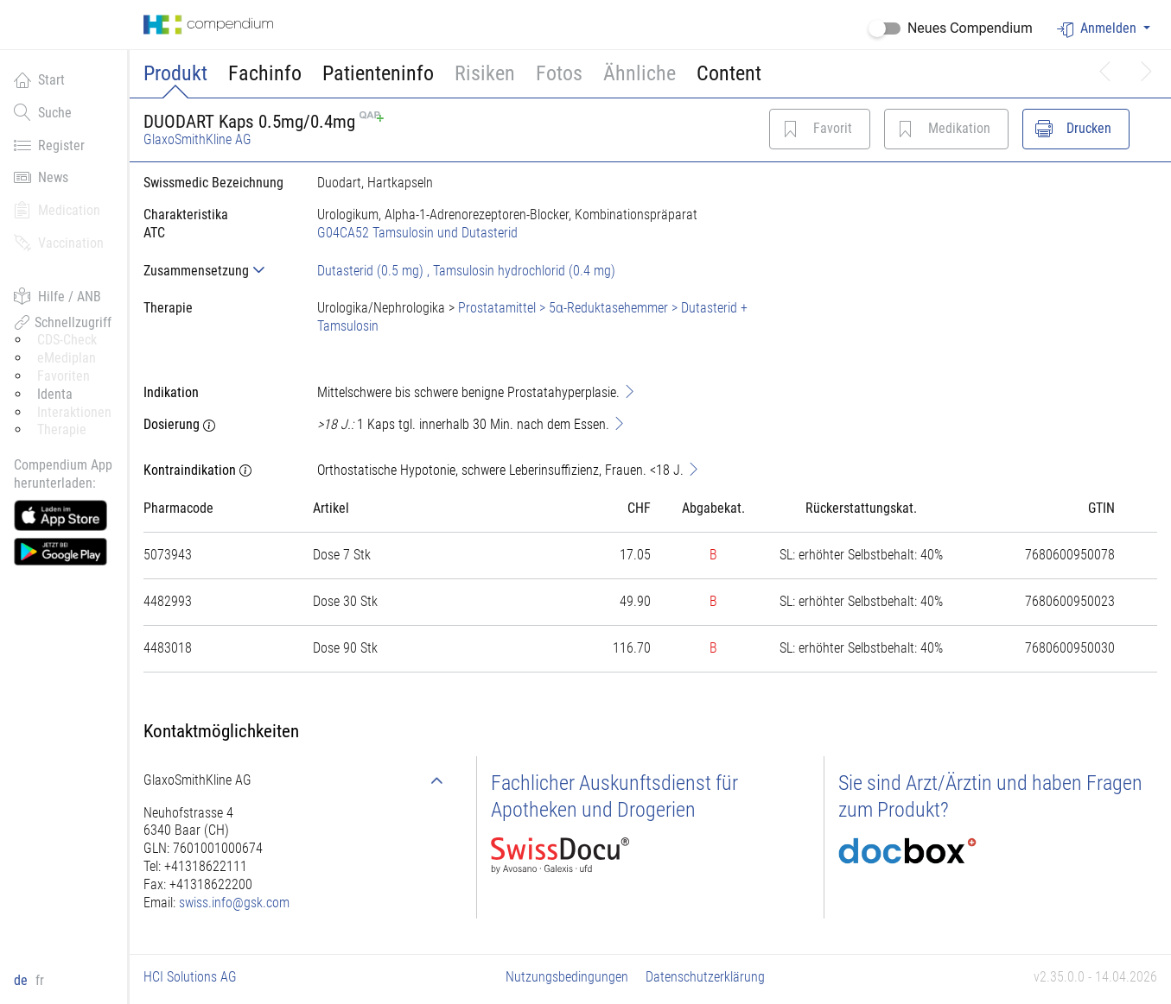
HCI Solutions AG (190, 977)
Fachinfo (265, 73)
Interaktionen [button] (74, 412)
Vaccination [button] (59, 242)
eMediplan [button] (66, 358)
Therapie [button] (61, 429)
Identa (55, 394)
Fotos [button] (559, 73)
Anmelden (1098, 29)
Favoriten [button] (63, 376)
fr (39, 980)
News (41, 177)
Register (49, 145)
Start (39, 79)
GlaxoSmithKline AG (197, 139)
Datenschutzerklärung (705, 977)
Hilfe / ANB (57, 296)
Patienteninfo (378, 73)
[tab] (216, 271)
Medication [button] (57, 209)
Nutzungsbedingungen (567, 977)
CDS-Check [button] (67, 340)
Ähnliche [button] (639, 73)
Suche (43, 112)
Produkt (175, 73)
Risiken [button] (485, 73)
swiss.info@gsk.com (234, 902)
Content (729, 73)
